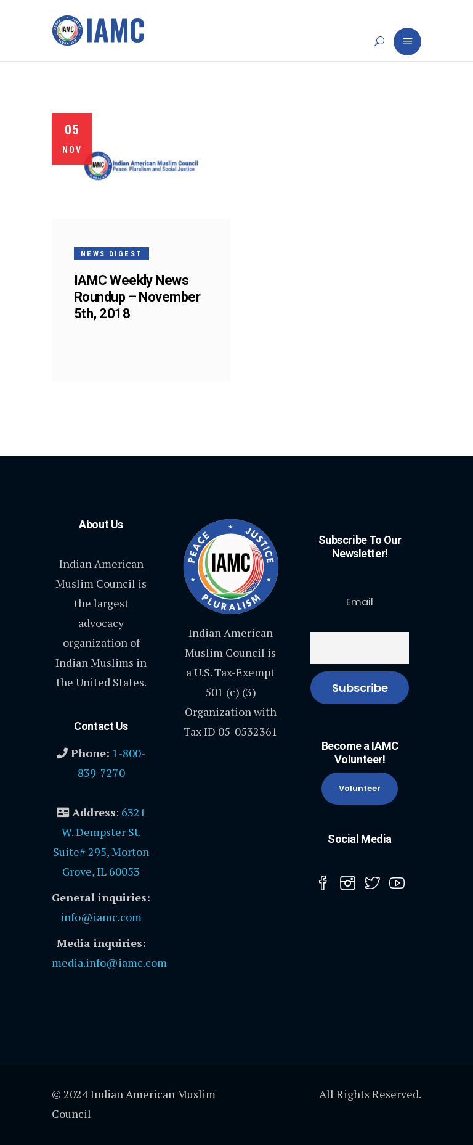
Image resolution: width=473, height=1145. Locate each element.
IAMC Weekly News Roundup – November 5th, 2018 (137, 297)
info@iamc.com (101, 916)
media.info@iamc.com (109, 962)
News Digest (111, 254)
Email (359, 602)
